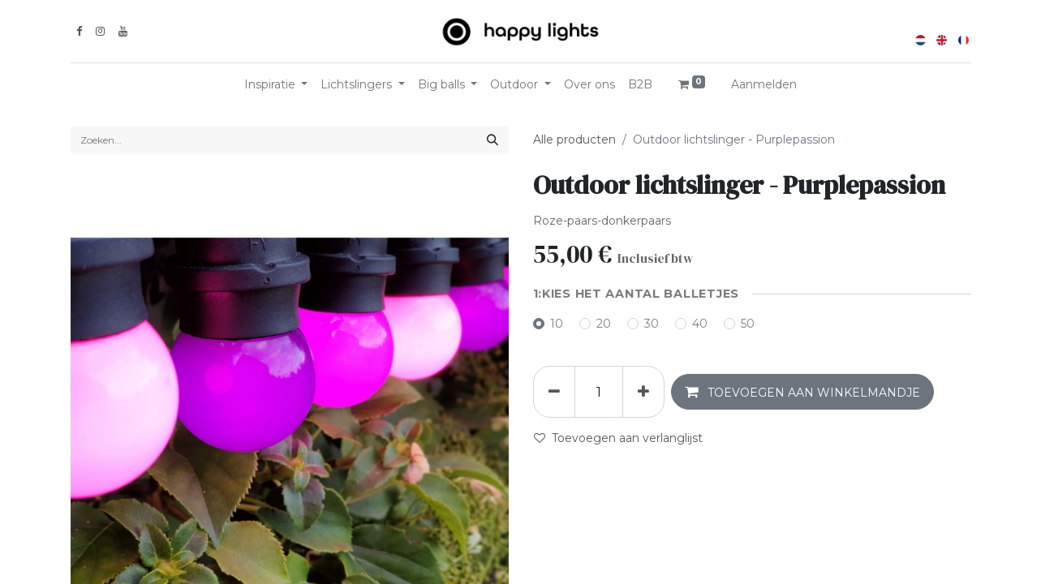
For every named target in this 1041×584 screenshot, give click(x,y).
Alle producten (574, 139)
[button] (802, 392)
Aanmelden (764, 84)
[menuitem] (589, 85)
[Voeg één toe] (643, 392)
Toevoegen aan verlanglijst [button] (618, 438)
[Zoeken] (492, 140)
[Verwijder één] (554, 392)
